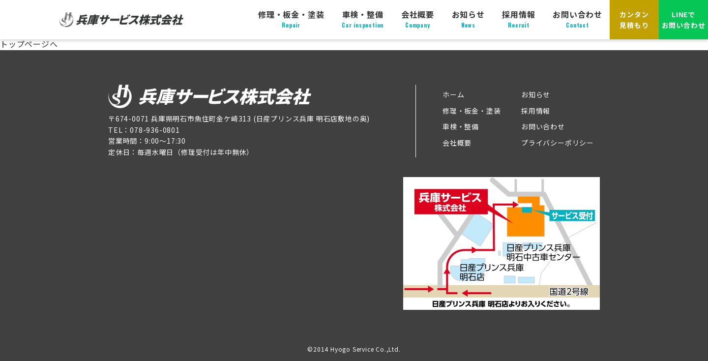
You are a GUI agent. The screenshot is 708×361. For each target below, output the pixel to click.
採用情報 (518, 19)
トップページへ (29, 44)
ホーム (453, 94)
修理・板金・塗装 (291, 19)
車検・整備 (363, 19)
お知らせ (468, 19)
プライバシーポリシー (557, 143)
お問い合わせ (577, 19)
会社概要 (417, 19)
